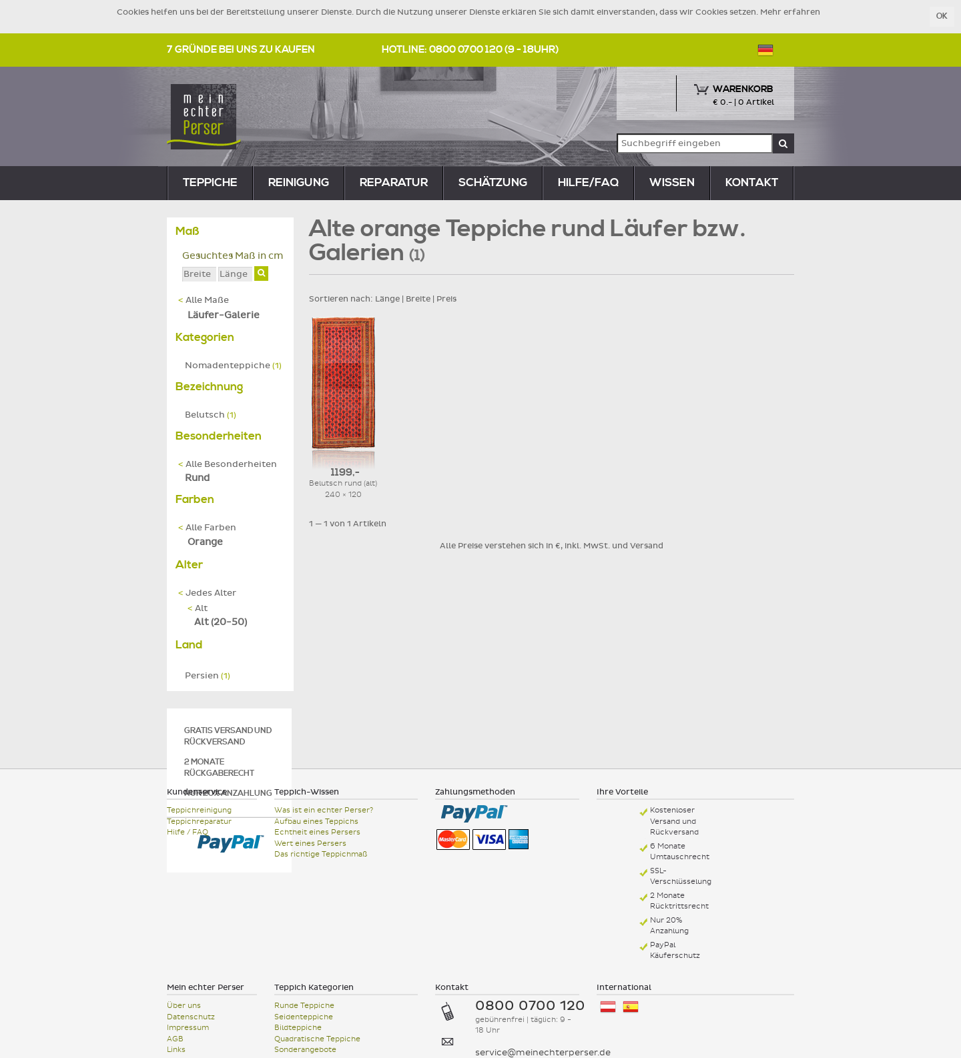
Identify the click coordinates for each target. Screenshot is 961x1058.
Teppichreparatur (199, 821)
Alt (198, 608)
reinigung (298, 182)
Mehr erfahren (790, 12)
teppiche (210, 182)
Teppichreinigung (199, 810)
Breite (418, 299)
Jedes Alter (207, 593)
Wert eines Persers (310, 843)
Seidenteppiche (303, 1017)
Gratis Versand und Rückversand (228, 736)
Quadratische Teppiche (317, 1039)
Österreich (608, 1007)
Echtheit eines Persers (317, 832)
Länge (387, 299)
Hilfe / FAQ (187, 832)
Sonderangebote (305, 1049)
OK (942, 16)
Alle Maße (203, 300)
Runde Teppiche (304, 1005)
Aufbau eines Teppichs (316, 821)
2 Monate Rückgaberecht (219, 767)
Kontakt (751, 182)
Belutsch (210, 415)
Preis (446, 299)
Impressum (188, 1027)
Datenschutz (191, 1017)
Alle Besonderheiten (227, 464)
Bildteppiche (298, 1027)
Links (176, 1049)
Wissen (672, 182)
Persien (207, 675)
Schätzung (492, 182)
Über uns (184, 1005)
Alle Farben (207, 527)
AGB (175, 1039)
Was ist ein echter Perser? (323, 810)
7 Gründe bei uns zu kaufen (241, 49)
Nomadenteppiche (233, 365)
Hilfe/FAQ (588, 182)
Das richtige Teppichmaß (320, 854)
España (631, 1007)
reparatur (394, 182)
